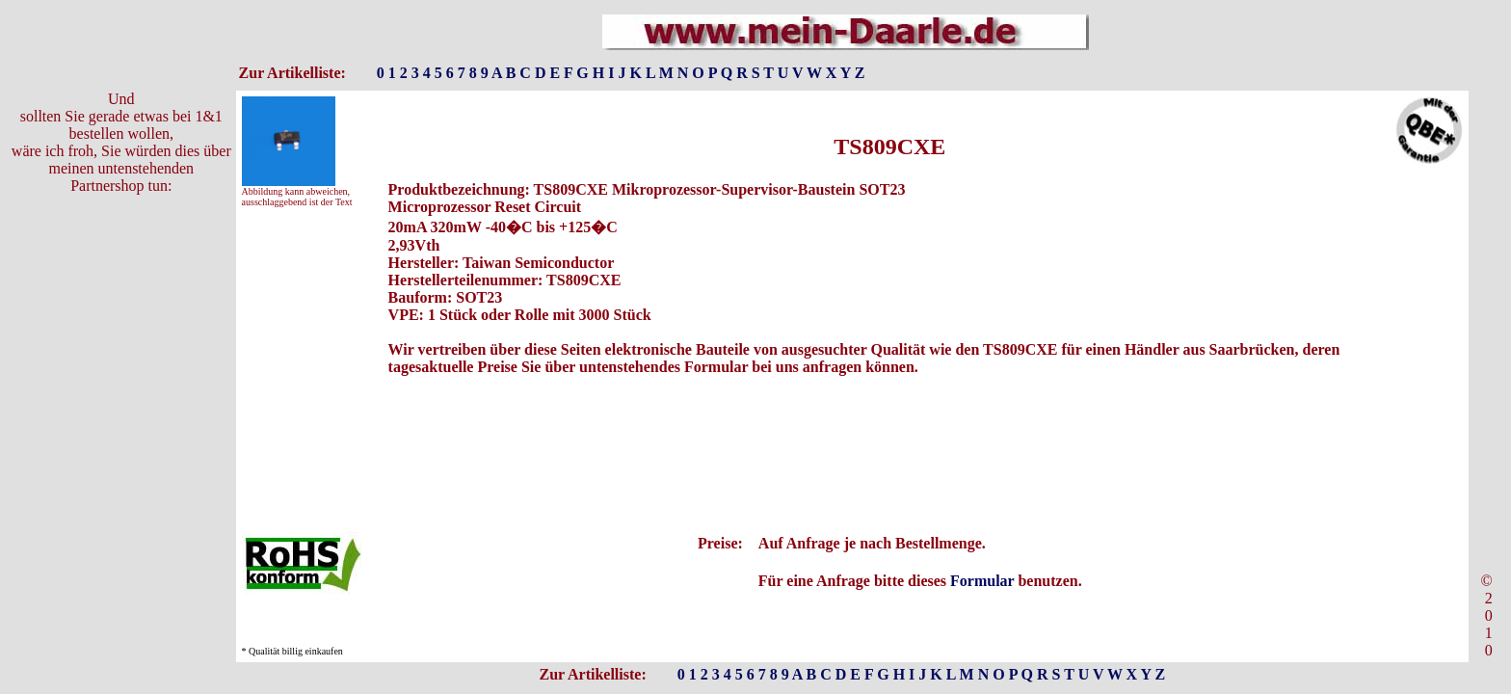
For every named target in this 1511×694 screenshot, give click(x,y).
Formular (982, 581)
